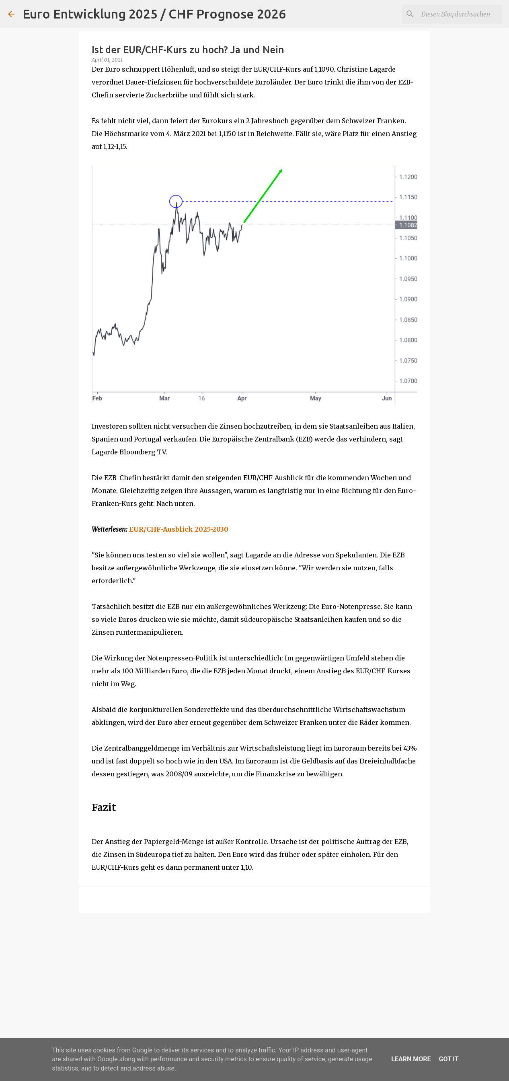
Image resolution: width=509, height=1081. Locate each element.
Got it (448, 1059)
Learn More (411, 1059)
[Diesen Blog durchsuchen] (460, 14)
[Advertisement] (254, 981)
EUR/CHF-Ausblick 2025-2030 (178, 529)
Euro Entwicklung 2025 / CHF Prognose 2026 (154, 13)
